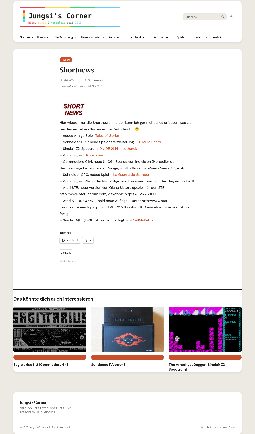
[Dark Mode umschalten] (231, 17)
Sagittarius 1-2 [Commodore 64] (40, 364)
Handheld (136, 37)
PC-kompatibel (160, 37)
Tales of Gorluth (108, 135)
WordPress (229, 427)
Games (98, 357)
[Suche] (201, 17)
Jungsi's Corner (37, 427)
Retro (66, 59)
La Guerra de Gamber (131, 174)
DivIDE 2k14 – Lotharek (118, 148)
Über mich (43, 37)
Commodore (24, 357)
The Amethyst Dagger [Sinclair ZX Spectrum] (197, 367)
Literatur (199, 37)
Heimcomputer (93, 37)
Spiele (182, 37)
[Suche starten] (222, 17)
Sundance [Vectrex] (108, 364)
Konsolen (116, 37)
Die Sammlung (65, 37)
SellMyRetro (143, 220)
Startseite (26, 37)
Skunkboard (95, 155)
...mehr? (218, 37)
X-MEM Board (149, 142)
